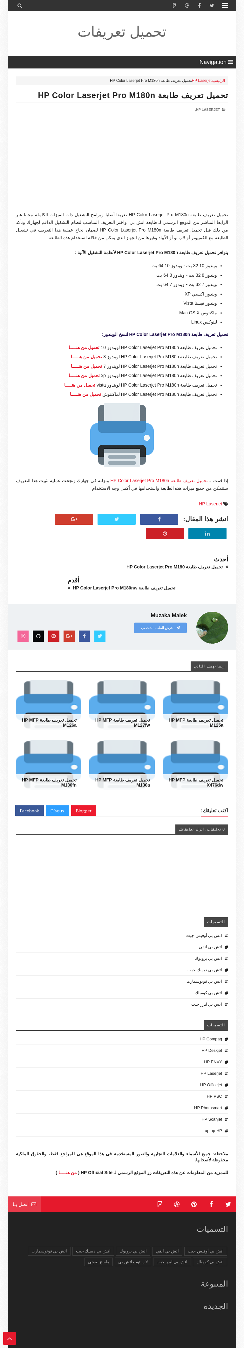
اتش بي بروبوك (208, 943)
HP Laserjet (202, 80)
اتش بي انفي (210, 932)
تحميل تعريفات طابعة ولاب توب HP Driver (142, 1342)
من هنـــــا (67, 1157)
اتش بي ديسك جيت (204, 955)
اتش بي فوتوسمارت (204, 966)
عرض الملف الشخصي (160, 613)
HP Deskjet (211, 1035)
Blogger (84, 796)
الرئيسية (218, 80)
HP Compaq (211, 1024)
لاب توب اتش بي (133, 1247)
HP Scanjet (211, 1104)
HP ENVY (213, 1047)
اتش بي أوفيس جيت (204, 920)
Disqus (57, 796)
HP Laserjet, (207, 109)
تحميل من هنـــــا (84, 347)
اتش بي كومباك (208, 978)
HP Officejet (211, 1070)
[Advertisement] (122, 166)
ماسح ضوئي (98, 1247)
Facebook (29, 796)
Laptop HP (212, 1116)
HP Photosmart (208, 1093)
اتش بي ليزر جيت (206, 989)
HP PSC (214, 1081)
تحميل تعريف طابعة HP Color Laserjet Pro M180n (133, 95)
